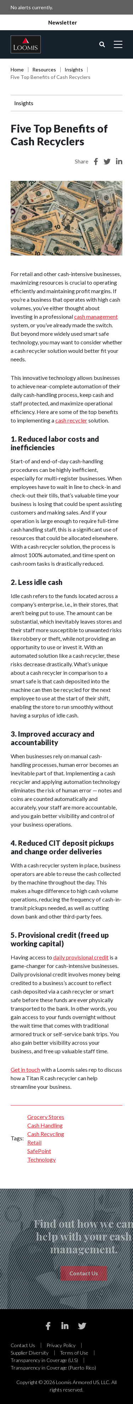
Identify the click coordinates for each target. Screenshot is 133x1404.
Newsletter (62, 22)
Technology (41, 1159)
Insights (74, 69)
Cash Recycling (45, 1133)
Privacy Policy (61, 1345)
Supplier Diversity (30, 1353)
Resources (44, 69)
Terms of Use (74, 1353)
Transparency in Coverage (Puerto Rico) (53, 1368)
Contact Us (23, 1345)
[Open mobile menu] (118, 44)
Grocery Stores (45, 1116)
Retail (34, 1142)
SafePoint (39, 1150)
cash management (96, 316)
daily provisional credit (81, 957)
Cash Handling (45, 1125)
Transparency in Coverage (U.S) (44, 1360)
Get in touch (25, 1069)
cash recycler (71, 420)
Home (17, 69)
